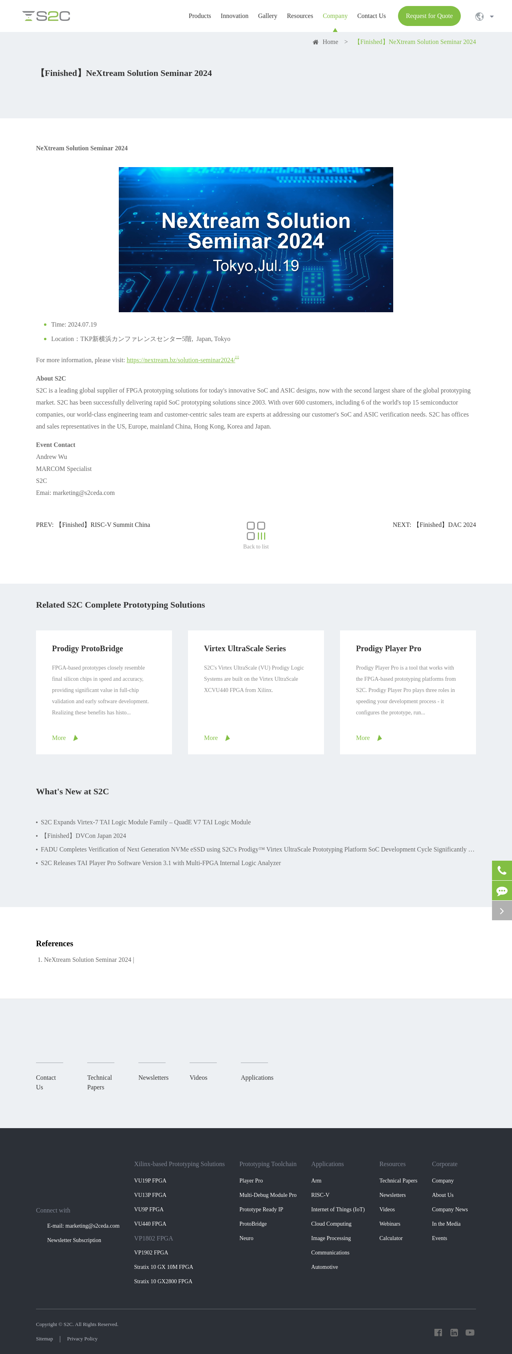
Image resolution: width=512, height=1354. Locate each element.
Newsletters (392, 1195)
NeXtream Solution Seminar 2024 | (89, 959)
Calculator (390, 1238)
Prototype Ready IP (261, 1209)
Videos (387, 1209)
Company (443, 1181)
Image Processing (331, 1238)
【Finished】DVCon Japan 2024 (83, 835)
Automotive (324, 1267)
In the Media (446, 1224)
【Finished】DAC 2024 (444, 524)
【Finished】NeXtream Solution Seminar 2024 (415, 41)
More (59, 737)
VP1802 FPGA (153, 1238)
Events (439, 1238)
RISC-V (320, 1195)
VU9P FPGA (149, 1209)
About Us (443, 1195)
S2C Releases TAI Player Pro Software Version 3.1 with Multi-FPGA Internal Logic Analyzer (161, 862)
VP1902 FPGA (151, 1253)
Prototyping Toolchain (267, 1164)
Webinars (389, 1224)
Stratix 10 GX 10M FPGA (163, 1267)
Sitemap (44, 1339)
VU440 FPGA (150, 1224)
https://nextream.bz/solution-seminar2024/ (181, 360)
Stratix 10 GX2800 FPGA (163, 1281)
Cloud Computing (331, 1224)
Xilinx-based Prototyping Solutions (179, 1164)
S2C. (69, 1324)
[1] (237, 357)
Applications (327, 1164)
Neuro (246, 1238)
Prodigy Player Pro (388, 648)
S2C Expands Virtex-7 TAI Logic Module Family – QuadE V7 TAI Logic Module (146, 822)
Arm (316, 1181)
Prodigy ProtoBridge (87, 648)
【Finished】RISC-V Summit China (103, 524)
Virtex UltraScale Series (245, 648)
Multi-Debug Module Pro (267, 1195)
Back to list (256, 535)
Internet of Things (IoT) (338, 1209)
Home (330, 41)
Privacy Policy (82, 1339)
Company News (450, 1209)
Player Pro (251, 1181)
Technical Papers (398, 1181)
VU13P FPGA (150, 1195)
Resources (392, 1164)
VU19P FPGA (150, 1181)
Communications (330, 1253)
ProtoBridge (252, 1224)
